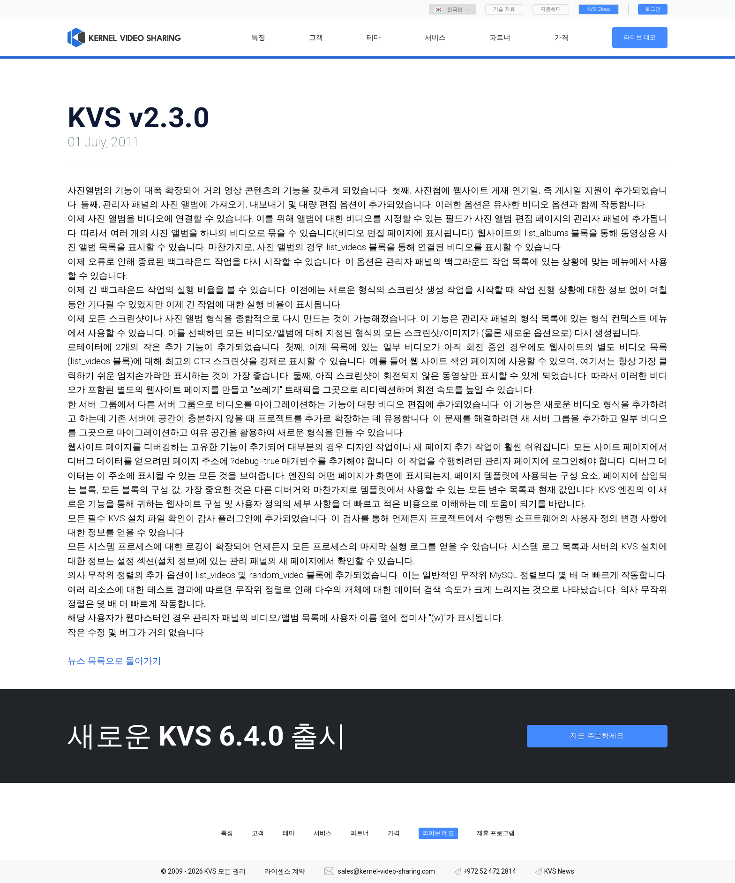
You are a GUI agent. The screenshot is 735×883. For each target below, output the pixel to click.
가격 (394, 833)
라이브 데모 (640, 37)
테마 (289, 833)
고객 (258, 833)
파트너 (360, 833)
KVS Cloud (598, 9)
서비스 (323, 833)
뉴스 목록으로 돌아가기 (114, 660)
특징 (227, 833)
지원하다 (550, 9)
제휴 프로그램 (496, 833)
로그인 (652, 9)
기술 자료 (504, 9)
